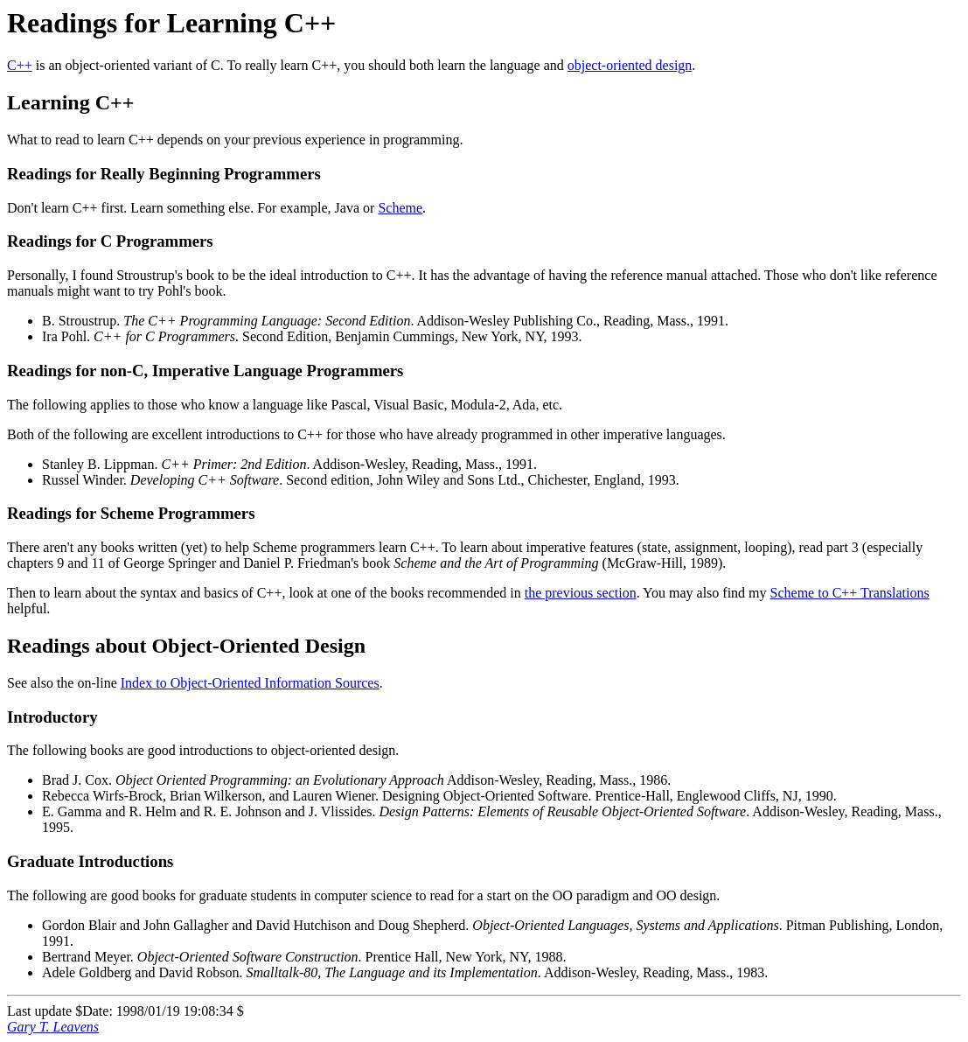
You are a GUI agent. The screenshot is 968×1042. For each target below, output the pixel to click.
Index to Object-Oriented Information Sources (250, 682)
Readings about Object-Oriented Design (186, 645)
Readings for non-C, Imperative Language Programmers (205, 370)
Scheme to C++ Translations (850, 592)
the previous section (581, 592)
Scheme (400, 207)
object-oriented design (630, 65)
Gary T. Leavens (53, 1026)
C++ (19, 65)
